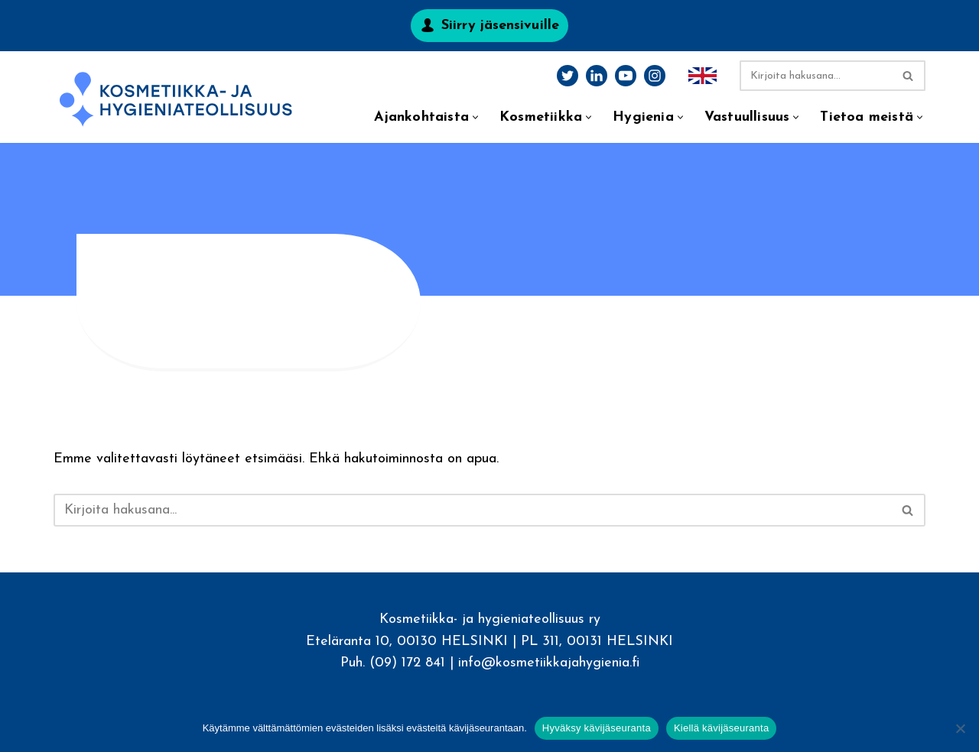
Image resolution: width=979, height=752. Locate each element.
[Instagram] (654, 75)
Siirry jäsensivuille (500, 25)
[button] (475, 117)
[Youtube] (625, 75)
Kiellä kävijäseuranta (721, 728)
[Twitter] (567, 75)
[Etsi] (815, 75)
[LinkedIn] (596, 75)
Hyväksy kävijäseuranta (596, 728)
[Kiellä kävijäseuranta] (960, 728)
